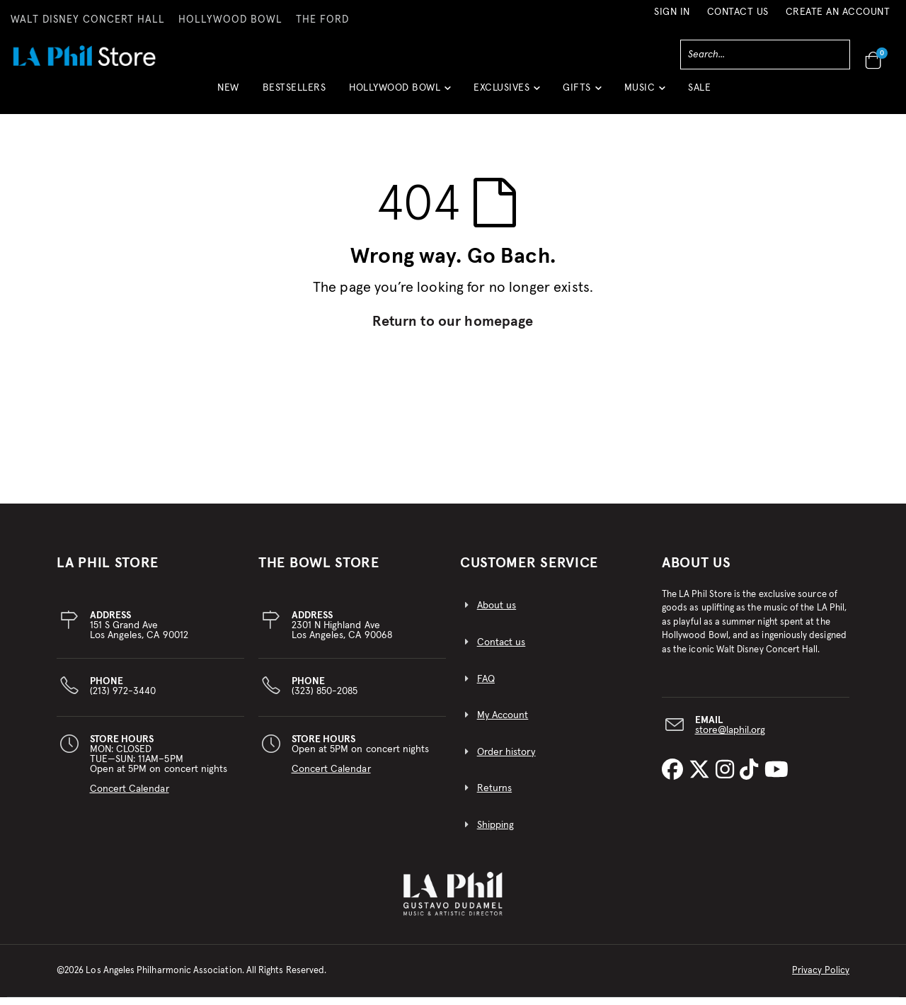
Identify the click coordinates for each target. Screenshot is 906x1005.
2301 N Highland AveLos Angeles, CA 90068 (342, 633)
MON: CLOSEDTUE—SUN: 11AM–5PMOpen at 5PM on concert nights (159, 772)
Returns (494, 797)
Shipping (496, 833)
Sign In (672, 12)
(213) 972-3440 (123, 694)
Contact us (501, 650)
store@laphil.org (730, 738)
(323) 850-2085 (325, 694)
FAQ (486, 687)
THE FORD (322, 20)
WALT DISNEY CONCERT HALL (88, 20)
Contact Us (738, 12)
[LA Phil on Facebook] (675, 778)
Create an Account (838, 12)
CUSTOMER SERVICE (529, 571)
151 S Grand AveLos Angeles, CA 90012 (139, 633)
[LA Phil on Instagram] (728, 778)
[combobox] (765, 54)
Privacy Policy (820, 978)
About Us (696, 571)
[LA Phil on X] (702, 778)
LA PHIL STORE (108, 571)
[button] (399, 93)
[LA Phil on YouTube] (776, 778)
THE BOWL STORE (318, 571)
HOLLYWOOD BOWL (230, 20)
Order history (506, 760)
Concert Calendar (129, 797)
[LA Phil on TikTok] (752, 778)
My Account (503, 724)
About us (497, 614)
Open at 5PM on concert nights (361, 762)
